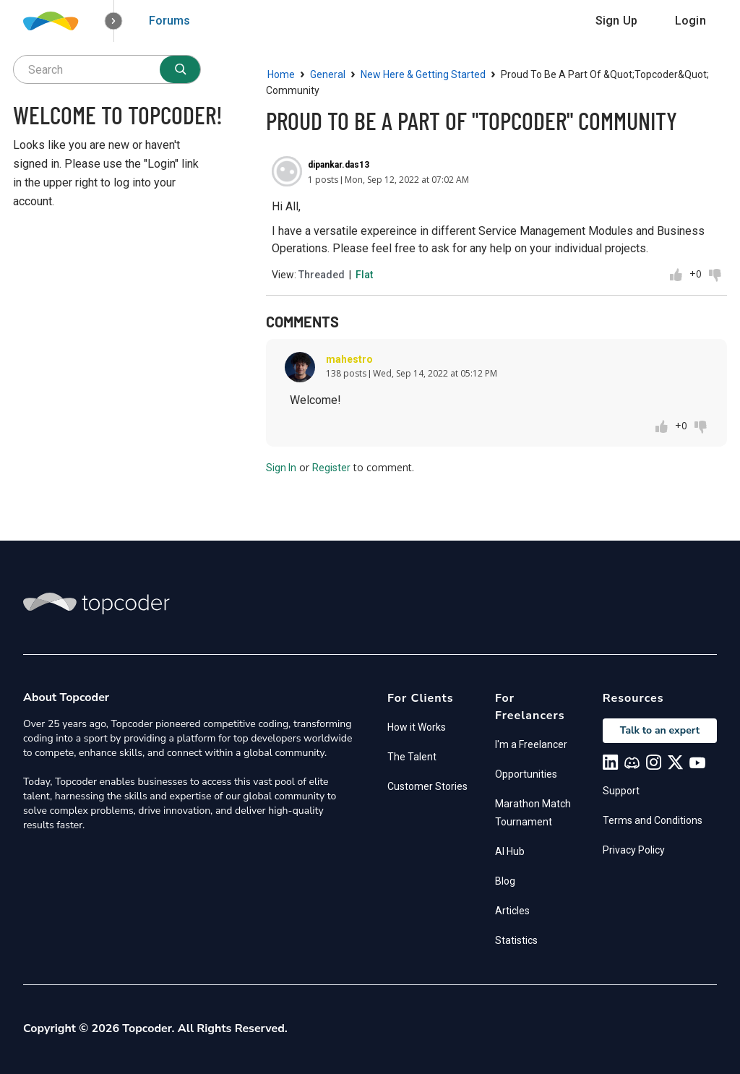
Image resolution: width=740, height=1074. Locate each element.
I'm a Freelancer (531, 744)
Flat (364, 274)
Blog (505, 881)
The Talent (411, 756)
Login (690, 20)
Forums (169, 20)
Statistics (516, 940)
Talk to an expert (660, 730)
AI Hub (510, 851)
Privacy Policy (634, 850)
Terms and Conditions (652, 820)
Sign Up (616, 20)
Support (621, 790)
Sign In (281, 467)
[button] (114, 21)
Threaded (321, 274)
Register (331, 467)
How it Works (416, 727)
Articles (512, 910)
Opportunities (526, 774)
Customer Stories (427, 786)
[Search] (180, 69)
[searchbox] (107, 69)
